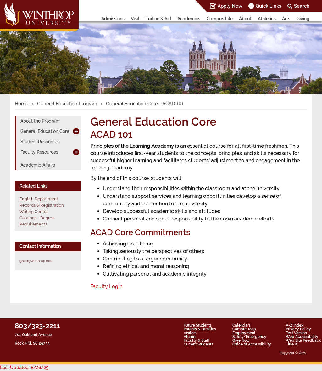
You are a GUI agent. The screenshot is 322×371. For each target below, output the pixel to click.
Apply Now (230, 6)
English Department (38, 199)
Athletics (267, 18)
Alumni (190, 336)
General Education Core (44, 131)
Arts (286, 18)
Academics (188, 18)
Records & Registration (41, 205)
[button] (24, 51)
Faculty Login (106, 286)
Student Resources (39, 141)
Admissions (113, 18)
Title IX (292, 344)
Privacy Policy (298, 329)
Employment (243, 333)
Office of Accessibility (251, 344)
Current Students (198, 344)
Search (301, 6)
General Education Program (67, 103)
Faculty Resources (39, 152)
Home (21, 103)
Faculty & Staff (196, 340)
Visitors (190, 333)
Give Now (241, 340)
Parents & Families (200, 329)
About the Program (40, 120)
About (245, 18)
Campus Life (220, 18)
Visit (135, 18)
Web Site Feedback (303, 340)
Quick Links (268, 6)
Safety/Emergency (249, 336)
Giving (303, 18)
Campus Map (244, 329)
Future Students (198, 325)
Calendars (241, 325)
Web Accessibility (302, 336)
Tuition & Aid (158, 18)
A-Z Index (294, 325)
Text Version (296, 333)
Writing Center (33, 211)
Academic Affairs (37, 165)
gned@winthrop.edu (36, 261)
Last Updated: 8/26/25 (24, 367)
